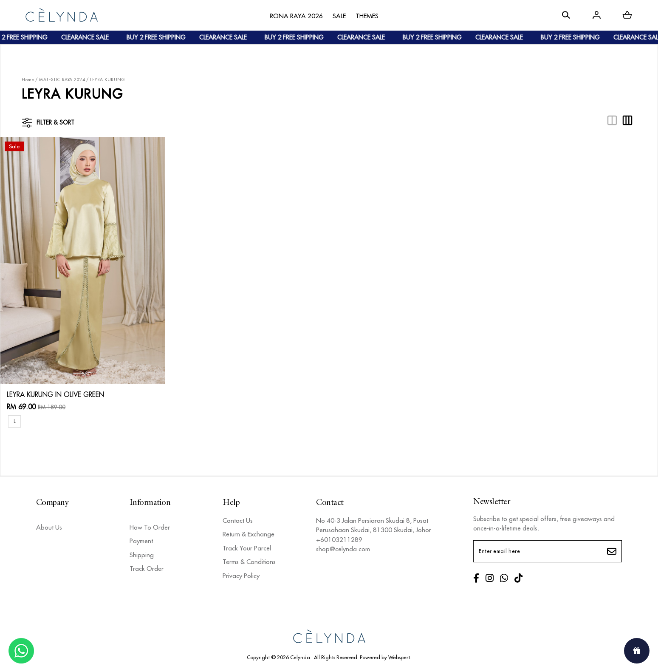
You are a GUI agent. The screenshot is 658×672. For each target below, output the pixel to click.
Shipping (142, 555)
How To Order (150, 527)
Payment (141, 541)
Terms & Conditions (249, 562)
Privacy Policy (241, 576)
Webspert (399, 657)
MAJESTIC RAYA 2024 (62, 79)
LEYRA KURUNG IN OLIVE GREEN (55, 394)
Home (28, 79)
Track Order (147, 568)
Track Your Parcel (247, 548)
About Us (49, 527)
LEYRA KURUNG (107, 79)
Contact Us (238, 520)
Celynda (300, 657)
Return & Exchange (248, 534)
